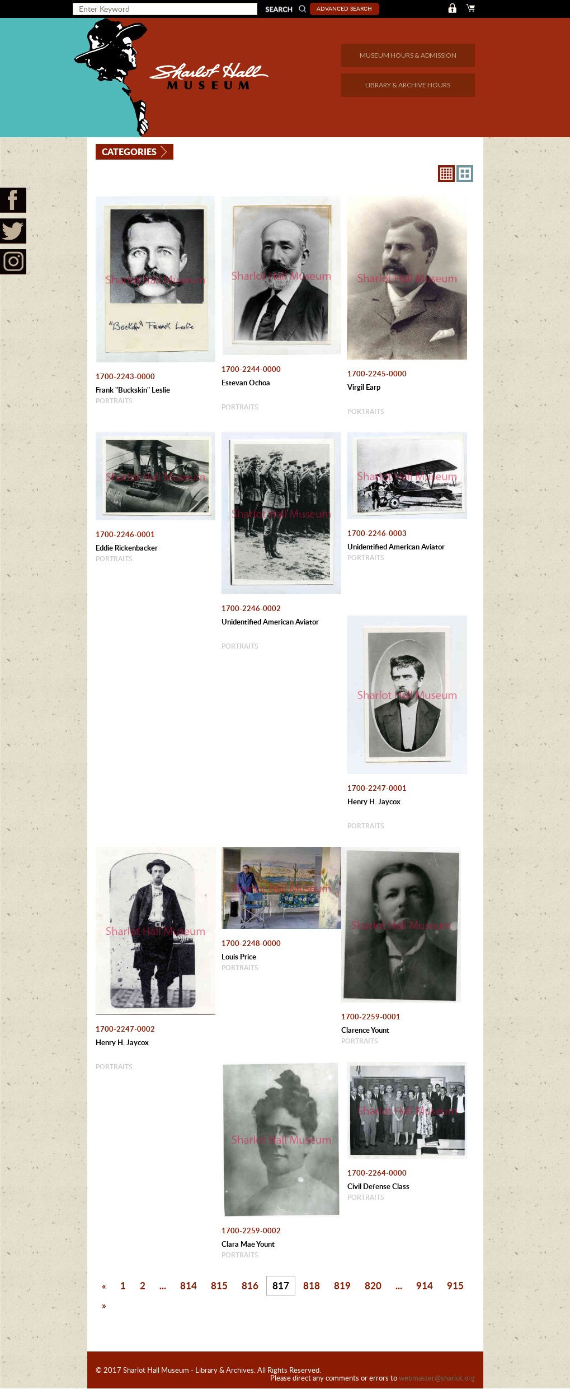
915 (455, 1285)
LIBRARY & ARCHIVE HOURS (407, 85)
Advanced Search (345, 8)
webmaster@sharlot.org (437, 1378)
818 (311, 1285)
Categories (129, 151)
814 (188, 1285)
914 (424, 1285)
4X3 (464, 173)
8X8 (446, 173)
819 (342, 1285)
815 (219, 1285)
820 (373, 1285)
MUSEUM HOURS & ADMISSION (408, 55)
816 (250, 1285)
